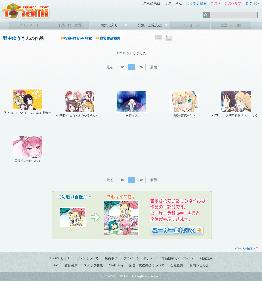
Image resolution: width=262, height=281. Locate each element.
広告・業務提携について (146, 265)
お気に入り (110, 25)
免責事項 (111, 258)
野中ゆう (12, 38)
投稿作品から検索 (78, 38)
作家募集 (71, 265)
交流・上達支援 (150, 25)
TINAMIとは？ (59, 258)
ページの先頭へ (247, 248)
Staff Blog (116, 265)
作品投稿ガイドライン (177, 258)
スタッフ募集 (93, 265)
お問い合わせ (199, 265)
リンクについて (87, 258)
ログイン (252, 3)
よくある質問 (196, 3)
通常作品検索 (110, 38)
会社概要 (176, 265)
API (55, 265)
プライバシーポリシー (139, 258)
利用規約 (206, 258)
